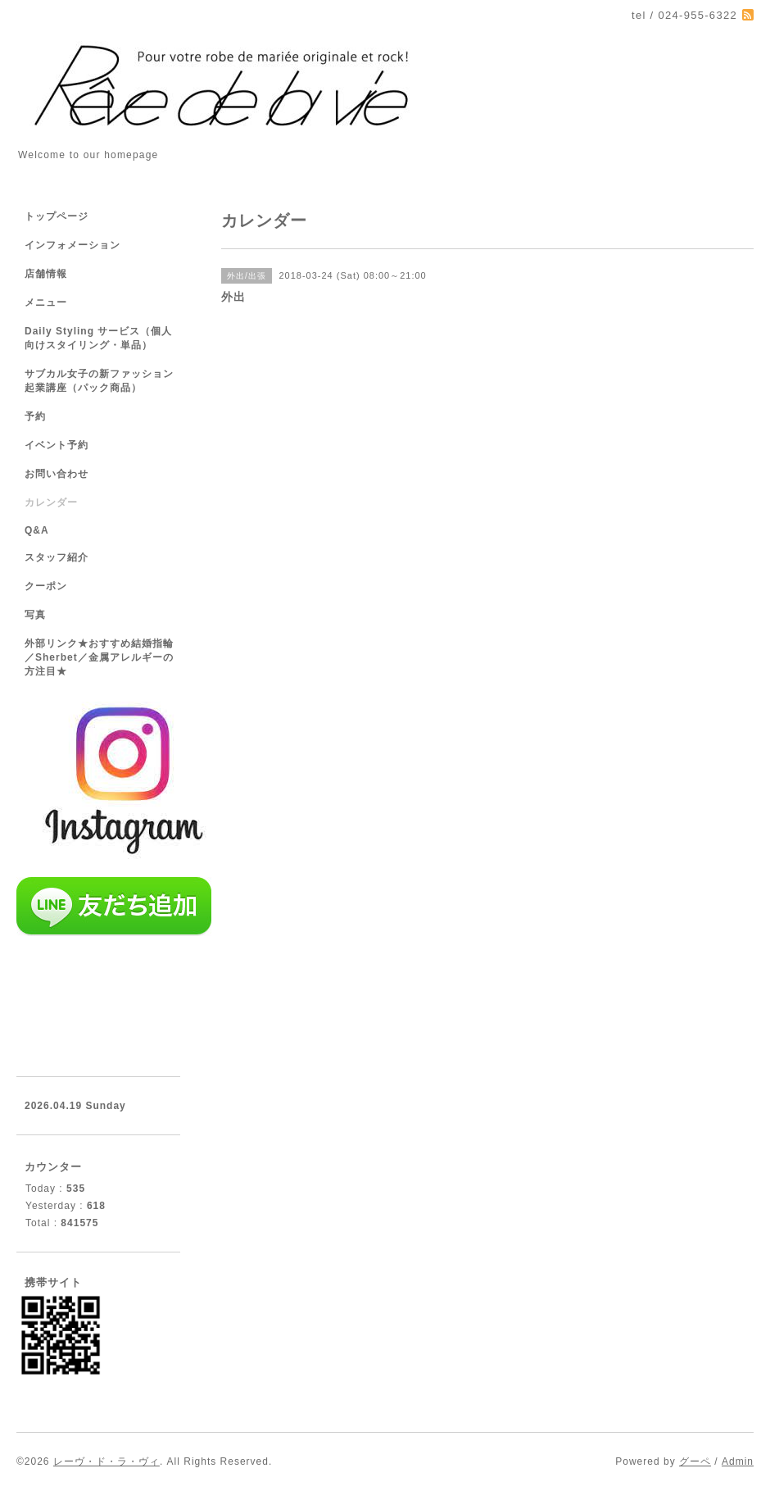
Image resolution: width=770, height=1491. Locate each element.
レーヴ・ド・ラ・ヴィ (106, 1461)
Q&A (37, 530)
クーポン (46, 586)
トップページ (56, 216)
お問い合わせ (56, 474)
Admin (738, 1461)
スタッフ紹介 (56, 557)
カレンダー (51, 502)
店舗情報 (46, 274)
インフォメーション (72, 245)
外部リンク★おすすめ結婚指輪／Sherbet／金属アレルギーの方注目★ (99, 657)
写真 (35, 614)
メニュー (46, 302)
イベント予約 (56, 445)
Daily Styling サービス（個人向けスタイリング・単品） (98, 338)
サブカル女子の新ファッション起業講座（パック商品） (99, 380)
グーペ (695, 1461)
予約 (35, 416)
